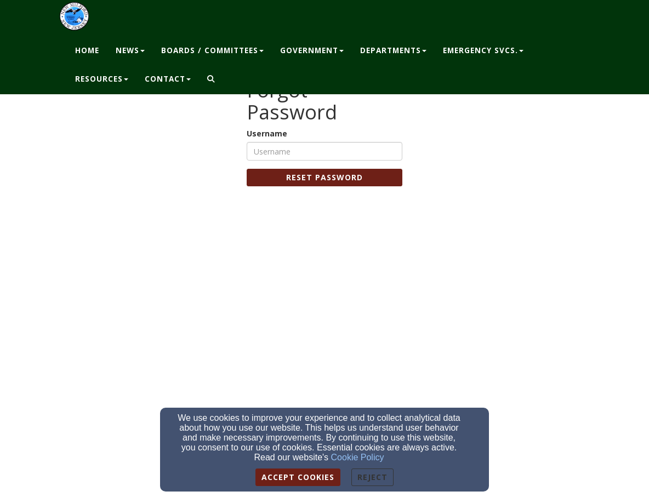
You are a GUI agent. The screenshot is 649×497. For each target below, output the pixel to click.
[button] (211, 79)
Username (267, 133)
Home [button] (87, 50)
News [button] (130, 50)
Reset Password (324, 177)
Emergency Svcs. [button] (483, 50)
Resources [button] (101, 79)
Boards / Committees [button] (212, 50)
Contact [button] (168, 79)
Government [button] (312, 50)
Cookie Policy (357, 457)
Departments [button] (393, 50)
